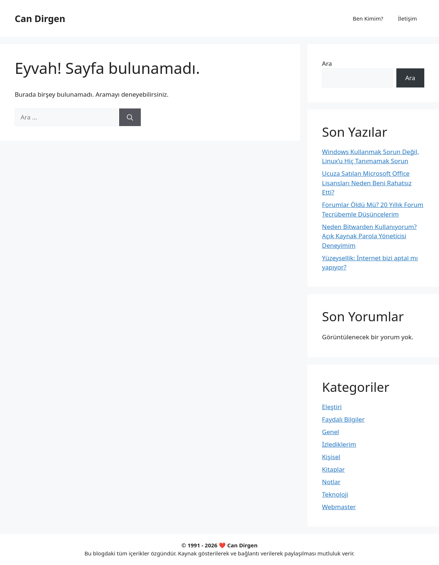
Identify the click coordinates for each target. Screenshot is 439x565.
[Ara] (130, 117)
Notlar (331, 482)
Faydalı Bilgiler (343, 419)
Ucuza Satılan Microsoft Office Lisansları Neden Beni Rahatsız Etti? (367, 182)
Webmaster (339, 507)
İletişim (407, 18)
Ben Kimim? (368, 18)
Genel (330, 432)
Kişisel (331, 457)
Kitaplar (333, 469)
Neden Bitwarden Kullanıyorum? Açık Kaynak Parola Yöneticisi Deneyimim (369, 236)
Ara (327, 63)
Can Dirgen (40, 18)
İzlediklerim (339, 444)
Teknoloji (335, 494)
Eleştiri (332, 407)
